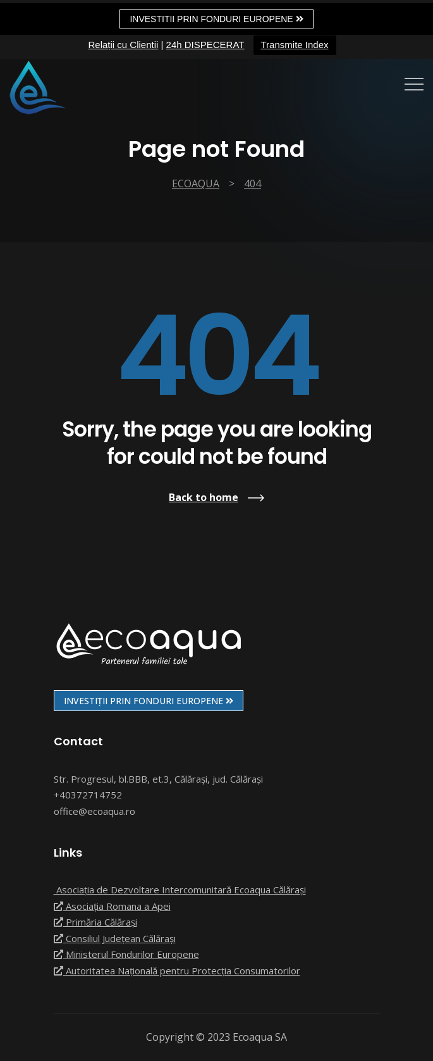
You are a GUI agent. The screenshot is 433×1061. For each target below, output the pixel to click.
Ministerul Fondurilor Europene (126, 954)
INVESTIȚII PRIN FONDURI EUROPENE (148, 701)
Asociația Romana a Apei (112, 906)
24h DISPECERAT (205, 44)
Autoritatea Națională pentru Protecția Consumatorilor (177, 970)
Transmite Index (295, 44)
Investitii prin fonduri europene (216, 19)
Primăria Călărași (95, 921)
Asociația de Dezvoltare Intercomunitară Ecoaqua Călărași (180, 889)
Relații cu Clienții (123, 44)
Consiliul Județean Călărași (115, 938)
